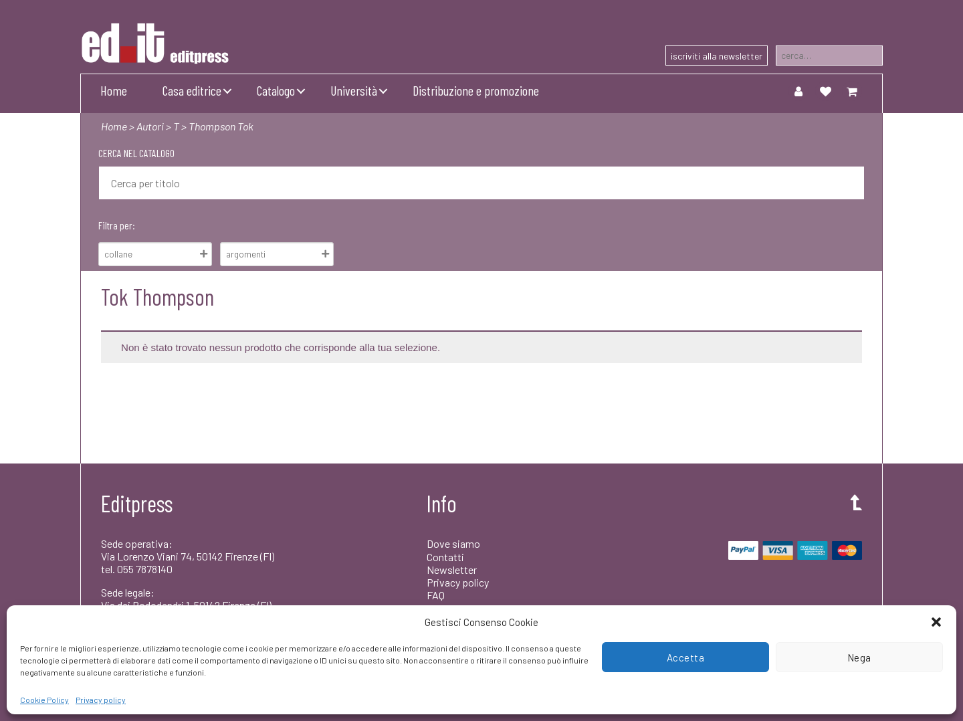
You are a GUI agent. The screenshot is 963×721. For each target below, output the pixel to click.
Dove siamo (453, 543)
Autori (150, 126)
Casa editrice (192, 90)
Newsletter (452, 569)
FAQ (436, 595)
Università (353, 90)
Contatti (445, 556)
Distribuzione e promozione (476, 90)
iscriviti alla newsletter (716, 56)
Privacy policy (101, 699)
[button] (936, 622)
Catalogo (276, 90)
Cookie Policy (44, 699)
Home (113, 90)
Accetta (686, 657)
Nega (859, 657)
